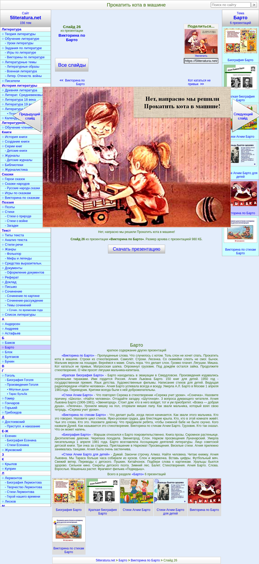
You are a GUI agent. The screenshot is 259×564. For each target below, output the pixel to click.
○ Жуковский (12, 450)
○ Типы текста (13, 235)
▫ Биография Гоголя (19, 380)
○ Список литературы (18, 314)
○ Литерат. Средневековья (23, 95)
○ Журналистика (15, 170)
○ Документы (12, 268)
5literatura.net (105, 560)
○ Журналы (11, 155)
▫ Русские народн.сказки (22, 188)
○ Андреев (10, 329)
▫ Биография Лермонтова (23, 482)
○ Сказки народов (16, 184)
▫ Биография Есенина (20, 440)
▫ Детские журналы (18, 160)
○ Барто (8, 347)
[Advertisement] (136, 49)
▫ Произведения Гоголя (21, 384)
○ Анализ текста (14, 240)
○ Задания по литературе (22, 48)
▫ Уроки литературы (19, 43)
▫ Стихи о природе (18, 216)
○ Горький (9, 408)
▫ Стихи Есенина (17, 445)
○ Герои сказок (13, 179)
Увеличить (201, 54)
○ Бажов (8, 343)
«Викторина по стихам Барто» (84, 415)
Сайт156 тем (25, 18)
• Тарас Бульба (17, 393)
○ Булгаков (10, 357)
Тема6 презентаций (240, 18)
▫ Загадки (11, 225)
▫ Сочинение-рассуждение (24, 300)
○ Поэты (8, 207)
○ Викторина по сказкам (20, 198)
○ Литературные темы (19, 62)
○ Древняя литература (19, 90)
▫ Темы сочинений (18, 305)
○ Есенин (9, 436)
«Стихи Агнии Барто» (77, 395)
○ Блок (7, 352)
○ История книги (14, 137)
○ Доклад (9, 282)
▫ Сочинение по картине (22, 296)
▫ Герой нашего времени (22, 496)
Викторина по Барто (71, 37)
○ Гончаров (10, 403)
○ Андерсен (11, 324)
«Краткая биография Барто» (83, 375)
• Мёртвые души (18, 389)
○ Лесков (9, 501)
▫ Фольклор (13, 254)
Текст (6, 230)
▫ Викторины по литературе (25, 57)
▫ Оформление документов (24, 272)
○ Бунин (8, 361)
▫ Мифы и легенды (18, 258)
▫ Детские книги (16, 151)
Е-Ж (5, 431)
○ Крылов (9, 464)
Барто (123, 560)
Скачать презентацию (136, 249)
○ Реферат (10, 277)
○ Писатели (11, 81)
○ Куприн (9, 469)
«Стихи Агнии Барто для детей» (86, 454)
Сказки (7, 174)
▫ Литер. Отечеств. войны (23, 76)
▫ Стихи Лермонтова (19, 492)
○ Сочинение (12, 291)
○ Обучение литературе (20, 39)
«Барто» (138, 474)
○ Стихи (8, 212)
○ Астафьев (11, 333)
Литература (11, 29)
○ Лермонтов (12, 478)
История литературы (19, 85)
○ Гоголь (8, 375)
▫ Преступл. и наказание (22, 426)
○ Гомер (8, 398)
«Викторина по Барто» (78, 355)
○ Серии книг (12, 146)
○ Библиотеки (12, 165)
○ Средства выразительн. (22, 263)
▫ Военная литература (21, 71)
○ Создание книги (15, 141)
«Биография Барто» (76, 434)
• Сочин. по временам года (25, 310)
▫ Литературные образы (22, 66)
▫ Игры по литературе (20, 52)
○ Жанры (9, 249)
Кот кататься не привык (199, 82)
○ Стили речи (12, 244)
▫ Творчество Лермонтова (23, 487)
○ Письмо (9, 287)
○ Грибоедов (12, 412)
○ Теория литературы (18, 34)
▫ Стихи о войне (16, 221)
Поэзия (8, 202)
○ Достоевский (13, 422)
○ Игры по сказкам (16, 193)
